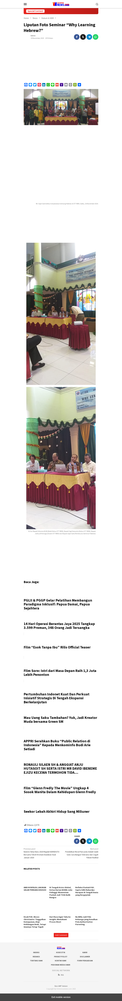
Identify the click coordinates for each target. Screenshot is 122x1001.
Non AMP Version (61, 986)
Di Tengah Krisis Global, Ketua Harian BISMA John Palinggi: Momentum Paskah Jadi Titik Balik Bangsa (60, 892)
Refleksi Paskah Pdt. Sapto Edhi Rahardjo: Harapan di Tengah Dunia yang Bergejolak (86, 891)
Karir (84, 952)
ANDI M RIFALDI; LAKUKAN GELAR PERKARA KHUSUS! (35, 888)
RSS (61, 975)
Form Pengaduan (85, 960)
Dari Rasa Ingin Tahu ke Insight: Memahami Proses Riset (60, 919)
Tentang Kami (36, 960)
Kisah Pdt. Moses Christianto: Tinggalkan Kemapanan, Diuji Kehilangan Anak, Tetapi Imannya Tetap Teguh (35, 922)
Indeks (36, 952)
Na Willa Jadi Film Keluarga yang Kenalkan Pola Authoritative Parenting (86, 921)
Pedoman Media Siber (60, 965)
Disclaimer (85, 956)
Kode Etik (60, 952)
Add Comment (61, 935)
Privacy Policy (60, 956)
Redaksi (36, 956)
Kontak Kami (60, 960)
